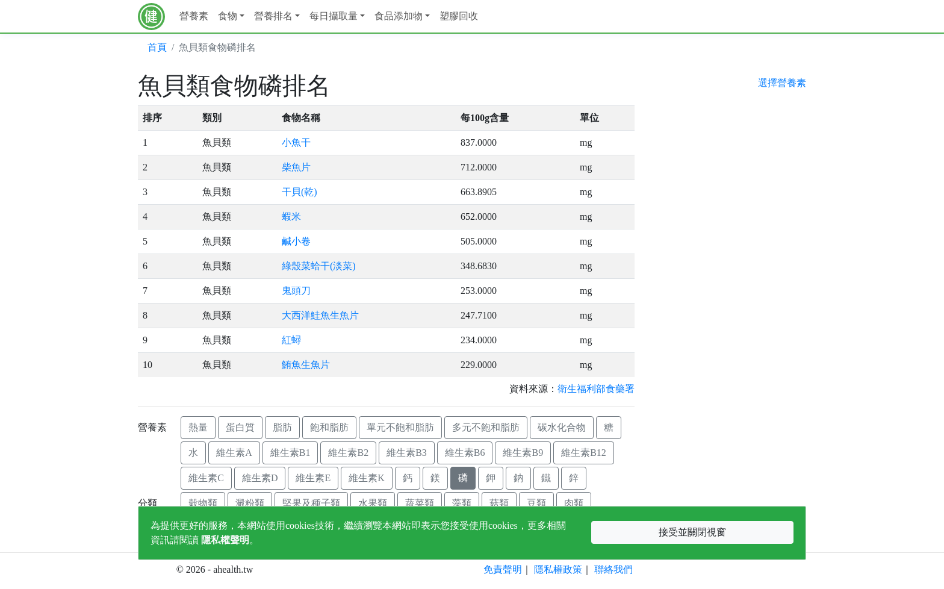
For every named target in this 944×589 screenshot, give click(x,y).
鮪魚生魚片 (306, 365)
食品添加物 (398, 16)
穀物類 (202, 503)
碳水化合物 (562, 427)
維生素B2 (348, 452)
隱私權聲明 (225, 540)
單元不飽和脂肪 (400, 427)
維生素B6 (465, 452)
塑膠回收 (458, 16)
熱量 (198, 427)
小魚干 (296, 142)
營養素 (193, 16)
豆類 (536, 503)
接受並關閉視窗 (692, 532)
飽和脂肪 (329, 427)
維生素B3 (407, 452)
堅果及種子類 (311, 503)
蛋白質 (240, 427)
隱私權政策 (558, 569)
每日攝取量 (333, 16)
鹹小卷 (296, 241)
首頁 (157, 47)
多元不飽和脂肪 (486, 427)
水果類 (372, 503)
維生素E (313, 478)
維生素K (367, 478)
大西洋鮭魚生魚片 (320, 315)
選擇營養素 (782, 83)
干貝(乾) (299, 192)
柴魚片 (296, 167)
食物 (227, 16)
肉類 (573, 503)
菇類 (499, 503)
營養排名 (273, 16)
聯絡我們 (613, 569)
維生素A (234, 452)
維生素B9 (523, 452)
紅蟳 (291, 340)
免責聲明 (502, 569)
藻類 (461, 503)
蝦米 (291, 216)
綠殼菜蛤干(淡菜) (319, 266)
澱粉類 (249, 503)
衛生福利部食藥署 (596, 389)
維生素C (206, 478)
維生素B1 (290, 452)
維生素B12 (583, 452)
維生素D (260, 478)
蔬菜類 (419, 503)
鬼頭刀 (296, 290)
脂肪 (282, 427)
